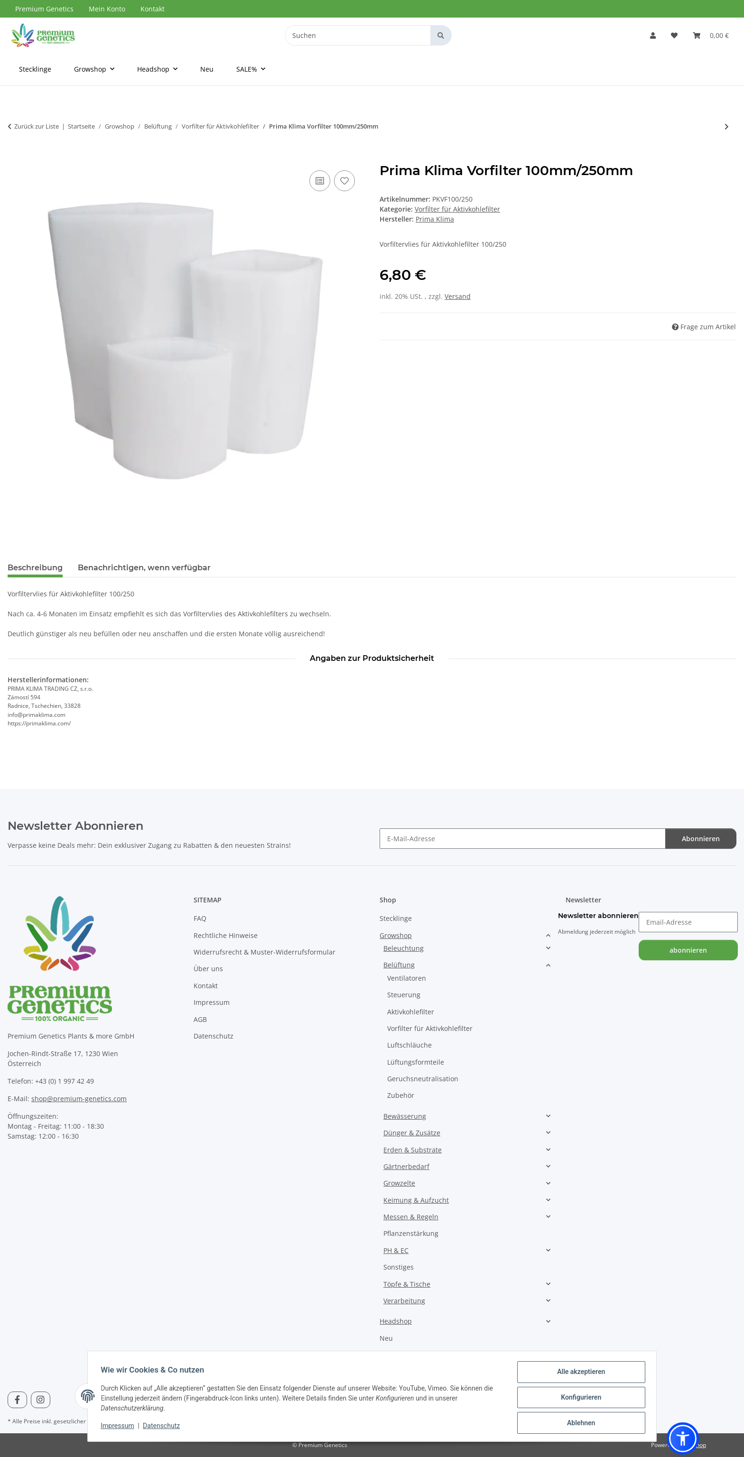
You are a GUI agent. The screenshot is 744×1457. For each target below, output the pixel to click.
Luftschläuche (409, 1044)
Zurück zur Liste (36, 126)
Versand (458, 296)
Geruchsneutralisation (422, 1078)
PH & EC (396, 1250)
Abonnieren (701, 838)
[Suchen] (358, 35)
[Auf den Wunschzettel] (344, 180)
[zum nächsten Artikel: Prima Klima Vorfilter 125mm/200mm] (726, 126)
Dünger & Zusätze (411, 1132)
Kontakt (152, 8)
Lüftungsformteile (415, 1062)
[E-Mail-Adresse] (523, 838)
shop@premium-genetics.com (79, 1098)
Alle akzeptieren (579, 1374)
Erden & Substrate (412, 1149)
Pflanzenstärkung (410, 1233)
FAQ (200, 918)
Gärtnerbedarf (406, 1166)
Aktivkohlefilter (410, 1011)
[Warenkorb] (710, 35)
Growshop (396, 935)
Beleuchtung (403, 948)
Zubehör (400, 1095)
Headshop (396, 1321)
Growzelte (399, 1183)
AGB (200, 1019)
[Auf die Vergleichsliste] (319, 180)
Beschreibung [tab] (35, 567)
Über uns (208, 968)
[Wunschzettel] (674, 35)
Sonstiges (398, 1266)
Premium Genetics (44, 8)
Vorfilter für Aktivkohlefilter (457, 208)
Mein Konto (107, 8)
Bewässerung (404, 1116)
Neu (386, 1338)
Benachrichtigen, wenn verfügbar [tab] (144, 567)
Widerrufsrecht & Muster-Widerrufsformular (264, 951)
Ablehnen (579, 1423)
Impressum (119, 1427)
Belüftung (399, 964)
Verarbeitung (404, 1300)
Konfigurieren (578, 1398)
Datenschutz (163, 1427)
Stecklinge (396, 918)
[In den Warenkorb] (15, 157)
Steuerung (403, 994)
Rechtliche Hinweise (226, 935)
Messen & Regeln (410, 1216)
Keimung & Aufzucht (416, 1200)
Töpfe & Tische (406, 1284)
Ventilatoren (406, 978)
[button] (652, 35)
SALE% (390, 1354)
